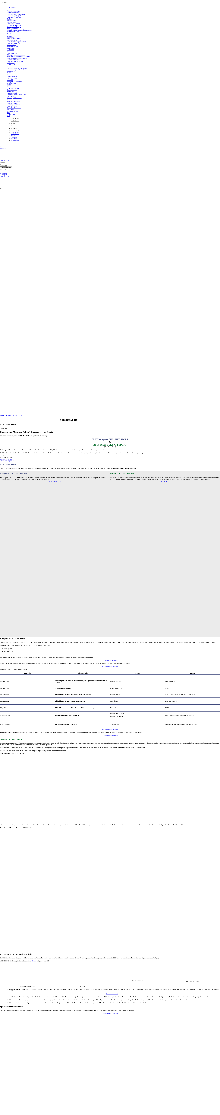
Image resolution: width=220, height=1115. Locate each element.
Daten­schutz (14, 126)
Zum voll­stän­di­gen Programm (110, 666)
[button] (112, 2)
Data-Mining (14, 128)
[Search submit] (0, 164)
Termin (34, 961)
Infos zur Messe (164, 481)
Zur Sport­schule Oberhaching (110, 1013)
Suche (1, 169)
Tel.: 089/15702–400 (6, 459)
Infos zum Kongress (55, 481)
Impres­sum (14, 123)
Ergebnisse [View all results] (4, 165)
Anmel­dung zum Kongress (110, 660)
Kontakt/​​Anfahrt (15, 118)
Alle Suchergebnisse (6, 167)
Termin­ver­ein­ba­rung (112, 994)
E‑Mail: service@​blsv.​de (7, 460)
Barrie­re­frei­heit (15, 130)
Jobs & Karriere (15, 121)
